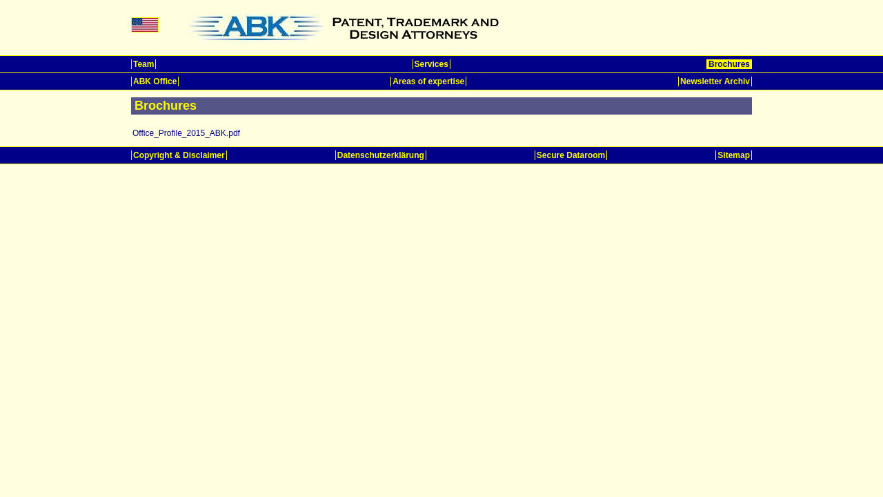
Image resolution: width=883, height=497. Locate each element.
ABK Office (155, 81)
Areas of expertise (428, 81)
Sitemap (733, 155)
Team (143, 64)
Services (431, 64)
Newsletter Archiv (715, 81)
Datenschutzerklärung (380, 155)
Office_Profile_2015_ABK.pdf (186, 133)
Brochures (729, 64)
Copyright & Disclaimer (179, 155)
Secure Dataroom (571, 155)
